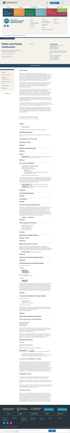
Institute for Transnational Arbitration (33, 418)
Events (20, 413)
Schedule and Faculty (6, 75)
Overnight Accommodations (5, 78)
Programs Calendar (34, 23)
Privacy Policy (4, 88)
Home (4, 35)
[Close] (68, 430)
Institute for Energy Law (14, 418)
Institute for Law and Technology (42, 418)
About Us (32, 21)
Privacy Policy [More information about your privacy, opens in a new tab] (17, 431)
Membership (54, 2)
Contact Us (56, 23)
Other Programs (60, 418)
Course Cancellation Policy (6, 82)
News (55, 21)
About (8, 413)
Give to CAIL (60, 413)
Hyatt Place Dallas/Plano (24, 322)
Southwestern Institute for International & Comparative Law (24, 419)
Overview (4, 72)
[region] (35, 431)
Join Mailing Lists (62, 409)
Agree (52, 430)
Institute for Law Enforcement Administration (15, 35)
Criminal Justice (50, 418)
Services (32, 27)
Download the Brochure (27, 117)
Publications (32, 25)
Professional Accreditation (47, 29)
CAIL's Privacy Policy (43, 396)
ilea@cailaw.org (56, 59)
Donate (63, 2)
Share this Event (35, 65)
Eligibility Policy (5, 85)
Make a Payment (49, 409)
